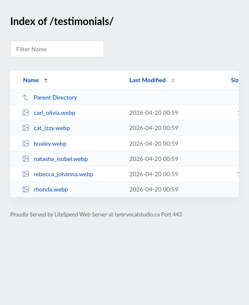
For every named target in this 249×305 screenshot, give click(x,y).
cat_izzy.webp (46, 127)
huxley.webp (44, 143)
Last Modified (147, 79)
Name (31, 79)
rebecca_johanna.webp (57, 173)
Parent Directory (49, 97)
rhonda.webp (45, 189)
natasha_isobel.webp (55, 158)
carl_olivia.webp (49, 112)
